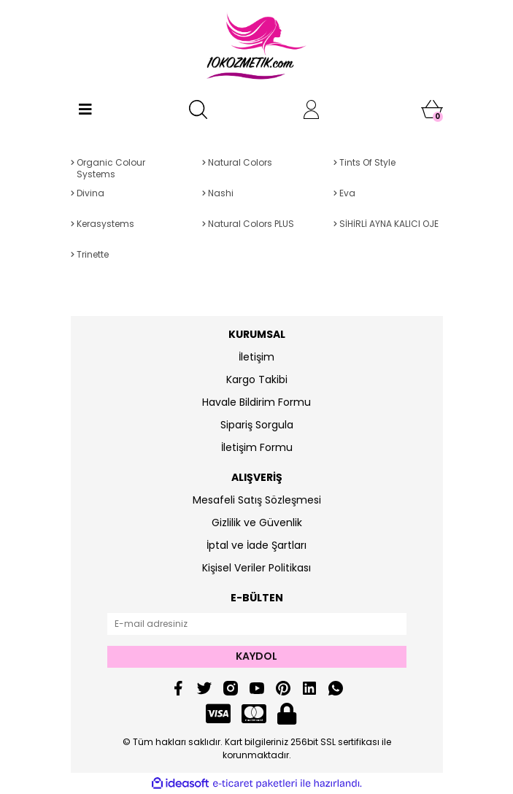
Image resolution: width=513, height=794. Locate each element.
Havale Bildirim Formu (256, 402)
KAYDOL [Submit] (256, 656)
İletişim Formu (257, 447)
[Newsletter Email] (256, 624)
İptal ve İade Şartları (256, 545)
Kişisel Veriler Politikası (256, 567)
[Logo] (256, 47)
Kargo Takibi (257, 379)
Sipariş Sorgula (256, 424)
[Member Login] (312, 109)
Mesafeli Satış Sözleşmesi (257, 500)
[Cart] (432, 109)
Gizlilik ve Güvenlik (257, 522)
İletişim (256, 357)
